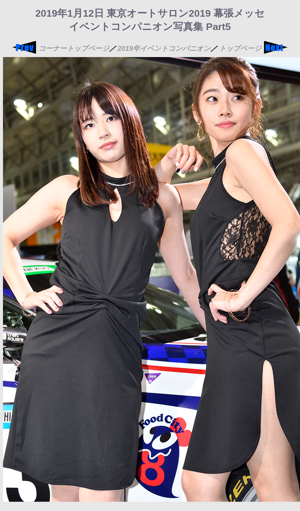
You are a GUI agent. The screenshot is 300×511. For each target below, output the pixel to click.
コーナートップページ (74, 48)
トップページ (240, 48)
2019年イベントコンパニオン (164, 48)
